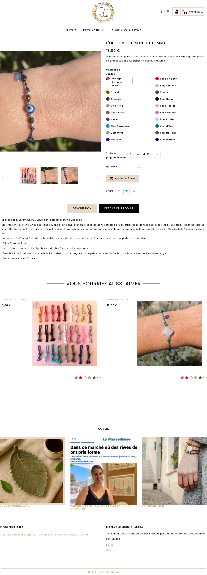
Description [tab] (82, 208)
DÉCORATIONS (94, 30)
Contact (84, 534)
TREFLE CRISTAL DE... (119, 299)
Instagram (168, 12)
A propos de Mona (126, 30)
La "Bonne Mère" (154, 506)
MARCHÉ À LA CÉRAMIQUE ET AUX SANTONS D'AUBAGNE (100, 507)
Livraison (5, 534)
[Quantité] (132, 167)
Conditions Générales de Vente (57, 534)
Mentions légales (24, 534)
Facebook (161, 12)
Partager (119, 191)
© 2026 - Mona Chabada (103, 571)
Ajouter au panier (123, 178)
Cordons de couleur (14, 299)
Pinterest (134, 191)
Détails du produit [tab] (118, 208)
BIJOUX (71, 30)
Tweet (126, 191)
